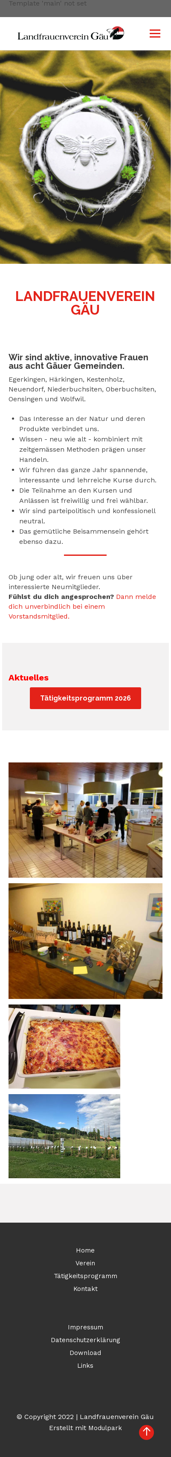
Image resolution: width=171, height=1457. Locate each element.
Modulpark (105, 1428)
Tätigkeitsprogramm (85, 1276)
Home (85, 1250)
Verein (85, 1263)
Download (85, 1353)
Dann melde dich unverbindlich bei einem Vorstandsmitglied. (82, 606)
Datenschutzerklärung (85, 1340)
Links (85, 1365)
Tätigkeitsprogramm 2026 (85, 698)
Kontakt (85, 1289)
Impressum (85, 1327)
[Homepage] (36, 33)
